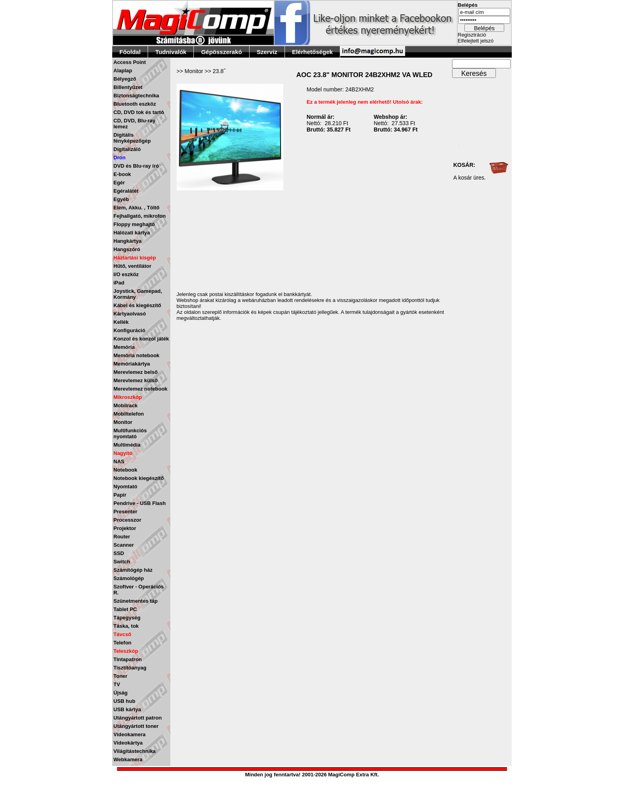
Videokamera (129, 734)
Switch (121, 562)
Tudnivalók (170, 51)
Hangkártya (127, 241)
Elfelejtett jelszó (475, 41)
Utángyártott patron (137, 718)
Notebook (125, 470)
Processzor (127, 520)
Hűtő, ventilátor (132, 266)
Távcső (122, 634)
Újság (120, 693)
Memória (124, 347)
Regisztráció (472, 35)
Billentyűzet (127, 87)
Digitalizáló (127, 149)
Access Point (129, 62)
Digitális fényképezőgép (132, 138)
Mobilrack (125, 405)
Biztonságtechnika (136, 96)
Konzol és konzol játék (141, 339)
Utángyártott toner (135, 726)
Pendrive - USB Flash (139, 503)
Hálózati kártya (131, 233)
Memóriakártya (131, 364)
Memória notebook (136, 355)
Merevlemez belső (135, 372)
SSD (118, 553)
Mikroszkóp (127, 397)
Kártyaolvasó (129, 314)
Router (121, 537)
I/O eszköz (126, 274)
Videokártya (127, 743)
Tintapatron (127, 659)
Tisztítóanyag (129, 668)
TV (116, 684)
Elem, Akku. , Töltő (136, 208)
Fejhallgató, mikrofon (139, 216)
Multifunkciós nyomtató (130, 433)
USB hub (124, 701)
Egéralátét (125, 191)
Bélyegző (124, 79)
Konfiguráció (129, 330)
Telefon (122, 643)
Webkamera (127, 759)
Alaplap (122, 71)
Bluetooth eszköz (134, 104)
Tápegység (126, 618)
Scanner (123, 545)
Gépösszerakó (221, 51)
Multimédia (126, 445)
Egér (119, 183)
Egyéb (121, 199)
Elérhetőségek (312, 51)
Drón (119, 158)
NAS (118, 461)
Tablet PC (125, 609)
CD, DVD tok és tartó (138, 112)
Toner (120, 676)
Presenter (125, 512)
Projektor (124, 528)
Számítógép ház (132, 570)
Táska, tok (126, 626)
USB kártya (127, 709)
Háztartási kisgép (134, 258)
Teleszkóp (125, 651)
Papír (120, 495)
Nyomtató (125, 486)
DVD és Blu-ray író (136, 166)
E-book (122, 174)
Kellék (121, 322)
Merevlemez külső (135, 380)
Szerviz (267, 51)
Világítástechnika (134, 751)
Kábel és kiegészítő (137, 305)
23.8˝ (219, 71)
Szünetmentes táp (135, 601)
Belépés (484, 28)
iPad (118, 283)
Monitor (123, 422)
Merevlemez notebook (140, 389)
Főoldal (129, 51)
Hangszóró (126, 249)
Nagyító (123, 453)
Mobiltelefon (128, 414)
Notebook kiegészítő (138, 478)
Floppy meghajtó (134, 224)
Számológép (128, 578)
